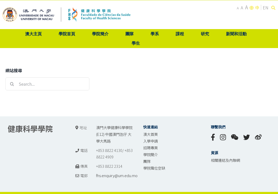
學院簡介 (150, 154)
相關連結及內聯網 (225, 160)
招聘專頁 (150, 147)
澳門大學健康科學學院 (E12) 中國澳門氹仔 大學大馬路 (114, 134)
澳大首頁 (150, 134)
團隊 (147, 161)
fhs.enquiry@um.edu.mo (117, 175)
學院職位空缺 (154, 168)
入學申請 (150, 141)
